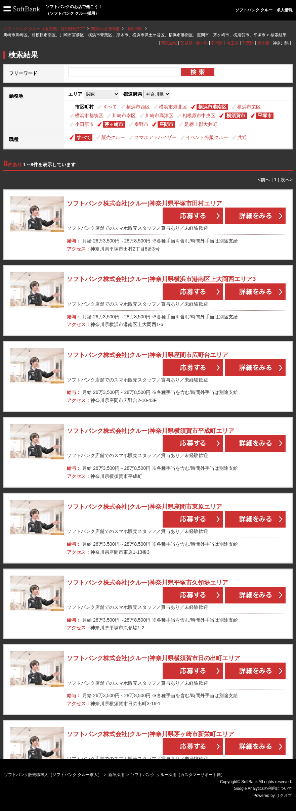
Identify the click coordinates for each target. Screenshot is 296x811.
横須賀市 (235, 115)
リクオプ (284, 795)
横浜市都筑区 (89, 115)
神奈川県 (134, 29)
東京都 (263, 43)
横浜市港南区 (212, 106)
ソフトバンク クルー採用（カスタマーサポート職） (177, 774)
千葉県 (248, 43)
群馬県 (217, 43)
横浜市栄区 (249, 106)
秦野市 (141, 124)
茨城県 (186, 43)
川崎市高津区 (159, 115)
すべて (110, 106)
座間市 (166, 124)
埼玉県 (232, 43)
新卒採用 (116, 774)
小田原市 (84, 124)
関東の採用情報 (105, 29)
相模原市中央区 (198, 115)
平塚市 (265, 115)
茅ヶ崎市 (113, 124)
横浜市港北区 (173, 106)
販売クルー (113, 137)
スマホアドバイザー (155, 137)
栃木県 (202, 43)
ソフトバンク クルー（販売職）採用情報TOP (44, 29)
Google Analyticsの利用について (263, 788)
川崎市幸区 (124, 115)
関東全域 (169, 43)
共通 (242, 137)
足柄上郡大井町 (200, 124)
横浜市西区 (138, 106)
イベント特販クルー (207, 137)
